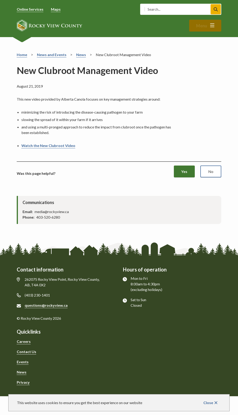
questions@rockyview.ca (46, 305)
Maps (56, 9)
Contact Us (26, 351)
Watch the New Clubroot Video (48, 145)
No (210, 171)
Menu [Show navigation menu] (201, 25)
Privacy (23, 382)
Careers (24, 341)
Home (22, 54)
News (81, 54)
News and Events (51, 54)
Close (208, 402)
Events (23, 362)
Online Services (30, 9)
